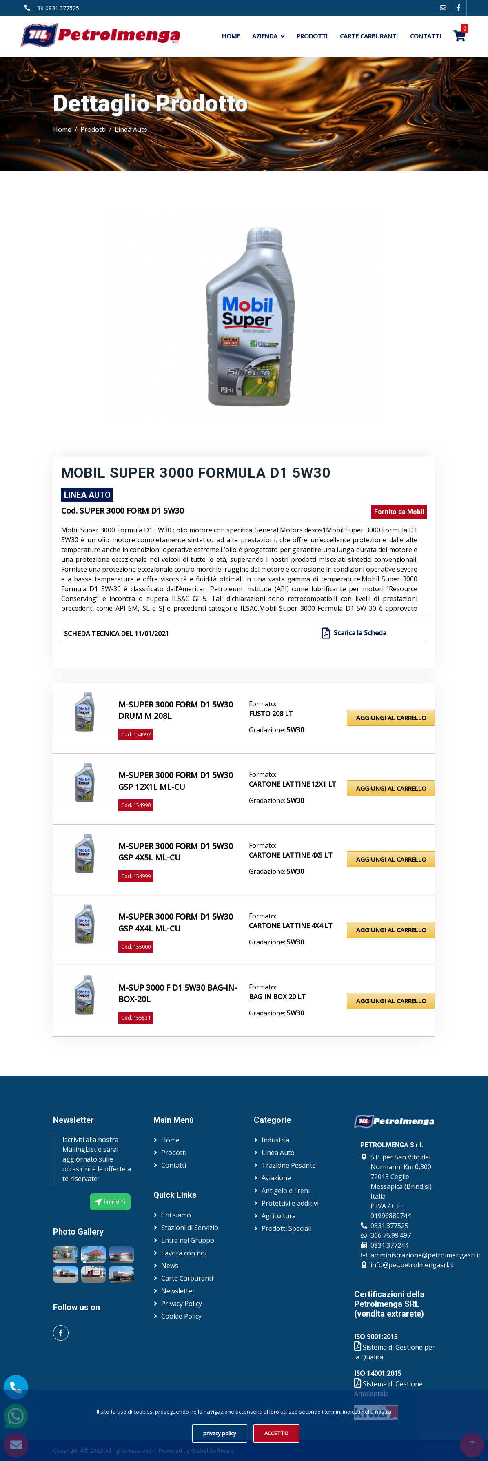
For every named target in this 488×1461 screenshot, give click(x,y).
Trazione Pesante (289, 1165)
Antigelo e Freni (286, 1190)
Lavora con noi (183, 1252)
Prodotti (312, 36)
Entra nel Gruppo (187, 1240)
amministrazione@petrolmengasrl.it (425, 1254)
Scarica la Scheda (359, 632)
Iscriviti (110, 1201)
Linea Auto (131, 129)
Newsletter (178, 1290)
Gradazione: (276, 729)
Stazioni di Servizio (189, 1227)
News (169, 1265)
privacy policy (219, 1433)
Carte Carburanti (369, 36)
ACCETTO (276, 1433)
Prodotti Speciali (286, 1228)
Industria (275, 1139)
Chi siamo (176, 1214)
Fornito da (399, 512)
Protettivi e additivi (290, 1203)
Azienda (264, 36)
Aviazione (276, 1177)
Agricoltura (279, 1215)
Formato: (262, 703)
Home (231, 36)
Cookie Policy (181, 1316)
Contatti (425, 36)
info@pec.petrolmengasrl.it (411, 1264)
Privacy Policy (181, 1303)
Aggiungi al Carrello (391, 718)
